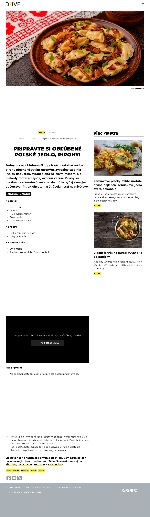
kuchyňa (25, 471)
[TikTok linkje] (131, 490)
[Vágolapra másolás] (19, 478)
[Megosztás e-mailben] (13, 478)
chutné (16, 471)
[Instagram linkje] (127, 490)
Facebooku (55, 464)
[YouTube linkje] (135, 490)
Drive (21, 139)
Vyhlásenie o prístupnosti (23, 492)
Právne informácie (68, 487)
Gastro (42, 132)
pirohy (41, 471)
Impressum (13, 487)
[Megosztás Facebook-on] (8, 478)
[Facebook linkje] (123, 490)
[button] (143, 4)
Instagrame (25, 464)
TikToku (11, 464)
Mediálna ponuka (38, 487)
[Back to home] (13, 4)
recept (34, 471)
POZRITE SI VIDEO (47, 343)
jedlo (8, 471)
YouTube (39, 464)
